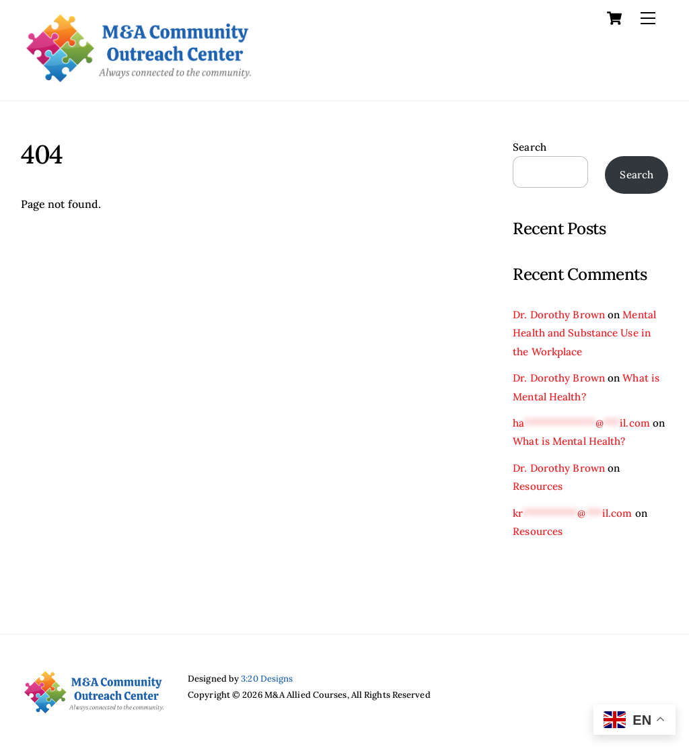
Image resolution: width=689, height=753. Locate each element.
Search (529, 147)
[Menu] (647, 18)
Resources (538, 486)
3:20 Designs (267, 678)
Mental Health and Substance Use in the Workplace (584, 333)
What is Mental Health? (569, 441)
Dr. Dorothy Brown (559, 314)
